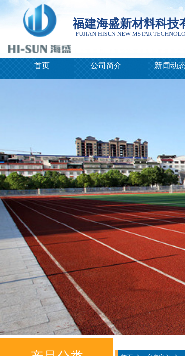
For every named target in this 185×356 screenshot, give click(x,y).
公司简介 (106, 65)
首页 (42, 65)
